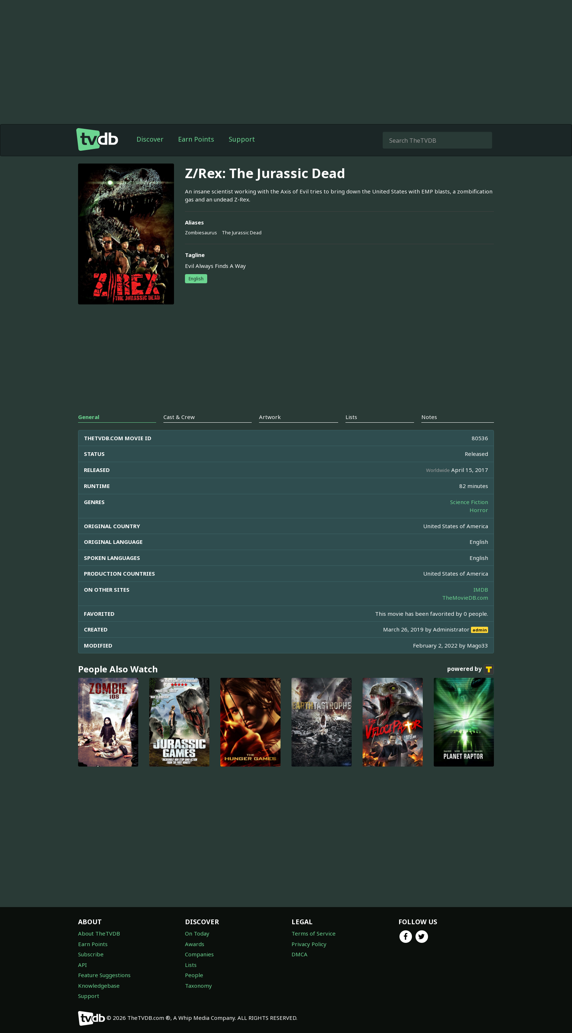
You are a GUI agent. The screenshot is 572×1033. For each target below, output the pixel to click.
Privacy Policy (308, 944)
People (194, 975)
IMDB (481, 589)
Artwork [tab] (270, 417)
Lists (191, 964)
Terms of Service (313, 933)
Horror (478, 510)
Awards (194, 944)
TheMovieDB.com (465, 597)
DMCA (299, 954)
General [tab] (88, 417)
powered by (470, 669)
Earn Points (196, 139)
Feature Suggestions (104, 975)
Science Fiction (469, 502)
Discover (149, 139)
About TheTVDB (99, 933)
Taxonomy (198, 985)
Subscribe (91, 954)
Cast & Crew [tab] (179, 417)
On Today (197, 933)
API (82, 964)
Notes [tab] (429, 417)
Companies (199, 954)
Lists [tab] (351, 417)
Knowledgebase (99, 985)
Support (242, 139)
